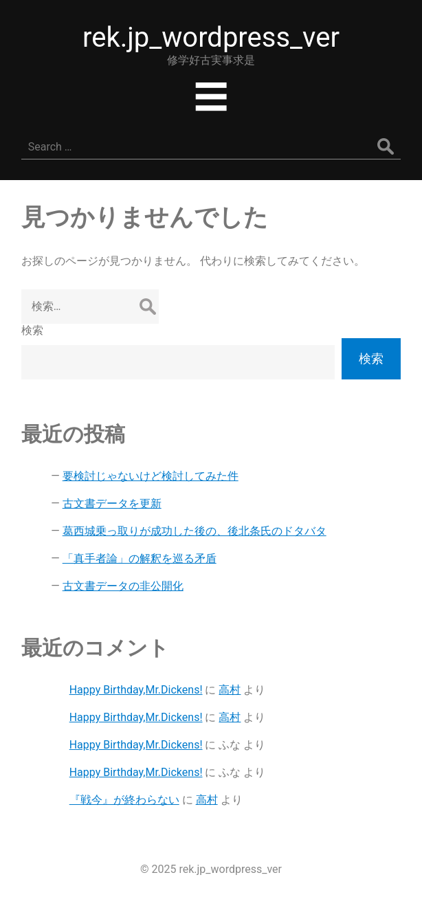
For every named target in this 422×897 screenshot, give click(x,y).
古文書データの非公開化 (123, 586)
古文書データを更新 (112, 503)
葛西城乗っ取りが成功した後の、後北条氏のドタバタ (194, 531)
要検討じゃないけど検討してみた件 (150, 476)
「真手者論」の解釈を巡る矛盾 (139, 558)
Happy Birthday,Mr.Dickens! (136, 689)
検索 (32, 330)
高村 (230, 689)
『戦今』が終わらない (124, 799)
